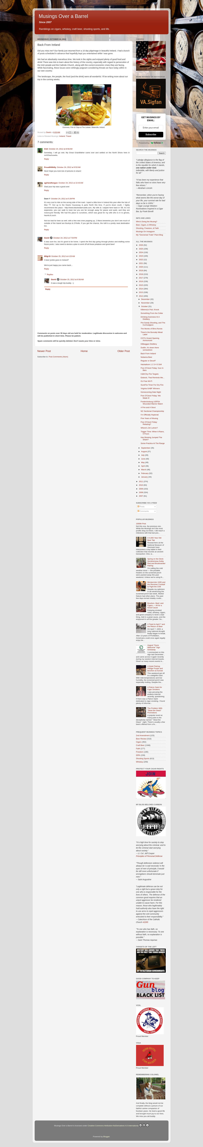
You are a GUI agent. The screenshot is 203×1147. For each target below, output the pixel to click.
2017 (141, 278)
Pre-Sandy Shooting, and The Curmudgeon (153, 324)
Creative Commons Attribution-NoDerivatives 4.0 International (118, 1125)
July (143, 455)
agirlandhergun (51, 183)
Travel (68, 136)
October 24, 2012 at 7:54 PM (65, 238)
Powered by (151, 143)
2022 (141, 260)
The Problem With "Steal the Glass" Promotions (154, 710)
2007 (141, 496)
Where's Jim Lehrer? (149, 428)
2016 (141, 281)
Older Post (123, 351)
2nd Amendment (143, 735)
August (144, 451)
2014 (141, 289)
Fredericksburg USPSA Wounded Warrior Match (152, 403)
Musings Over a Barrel (63, 16)
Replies (50, 274)
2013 (141, 292)
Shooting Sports (142, 758)
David (46, 238)
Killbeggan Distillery (149, 344)
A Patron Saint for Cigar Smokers (154, 688)
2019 (141, 270)
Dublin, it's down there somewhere (150, 349)
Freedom (140, 752)
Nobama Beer (146, 357)
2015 (141, 285)
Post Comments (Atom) (58, 357)
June (143, 459)
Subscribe (150, 134)
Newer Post (44, 351)
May (143, 462)
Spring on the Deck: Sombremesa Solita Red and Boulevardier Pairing (156, 562)
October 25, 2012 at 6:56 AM (72, 279)
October (144, 306)
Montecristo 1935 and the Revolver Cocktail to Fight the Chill (156, 584)
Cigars (138, 742)
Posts (141, 507)
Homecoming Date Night (151, 392)
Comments (143, 511)
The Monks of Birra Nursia (151, 329)
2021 (141, 263)
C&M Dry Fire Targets (150, 374)
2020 (141, 267)
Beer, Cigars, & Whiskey (146, 225)
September (146, 448)
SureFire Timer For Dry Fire (152, 385)
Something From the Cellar (152, 313)
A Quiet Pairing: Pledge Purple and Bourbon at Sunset (155, 668)
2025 (141, 249)
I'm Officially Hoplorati (150, 415)
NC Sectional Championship (152, 411)
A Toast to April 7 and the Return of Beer (156, 625)
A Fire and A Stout (148, 407)
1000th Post (141, 524)
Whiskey (139, 762)
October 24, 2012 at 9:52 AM (69, 167)
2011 (141, 481)
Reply (46, 159)
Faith (138, 749)
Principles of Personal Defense (149, 856)
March (144, 470)
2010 (141, 485)
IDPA (138, 755)
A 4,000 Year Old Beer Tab (154, 539)
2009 (141, 489)
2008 (141, 492)
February (145, 473)
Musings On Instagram (145, 231)
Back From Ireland (148, 353)
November (145, 303)
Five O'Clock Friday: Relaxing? (149, 423)
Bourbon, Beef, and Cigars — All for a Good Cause (155, 605)
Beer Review (141, 739)
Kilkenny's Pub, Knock (150, 310)
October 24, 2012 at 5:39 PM (63, 199)
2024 (141, 252)
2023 (141, 256)
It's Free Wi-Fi (146, 381)
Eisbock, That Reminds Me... (152, 378)
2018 (141, 274)
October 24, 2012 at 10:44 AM (71, 183)
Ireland (62, 136)
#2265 (145, 922)
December (145, 299)
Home (84, 351)
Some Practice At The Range (153, 443)
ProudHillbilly (50, 167)
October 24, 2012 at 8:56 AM (60, 149)
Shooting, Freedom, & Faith (147, 228)
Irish (46, 149)
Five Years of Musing (149, 418)
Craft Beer (140, 745)
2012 (141, 296)
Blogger (106, 1137)
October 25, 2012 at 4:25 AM (63, 256)
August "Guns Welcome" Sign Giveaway (153, 647)
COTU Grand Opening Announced (150, 339)
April (143, 466)
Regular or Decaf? (148, 361)
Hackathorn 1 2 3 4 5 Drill (151, 364)
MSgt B (47, 256)
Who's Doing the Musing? (146, 222)
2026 (141, 245)
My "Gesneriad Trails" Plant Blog (149, 235)
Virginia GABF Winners (150, 388)
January (144, 477)
